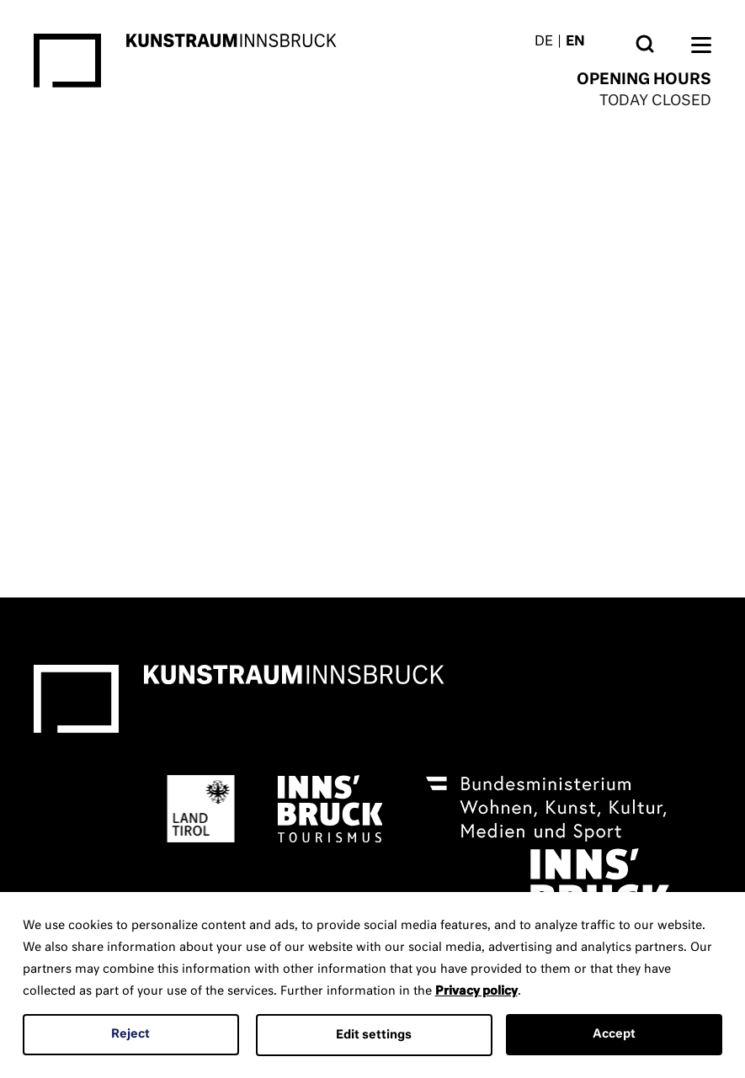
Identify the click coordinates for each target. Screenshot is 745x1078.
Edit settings (374, 1035)
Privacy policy (476, 991)
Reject (130, 1034)
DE (544, 42)
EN (575, 42)
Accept (614, 1034)
